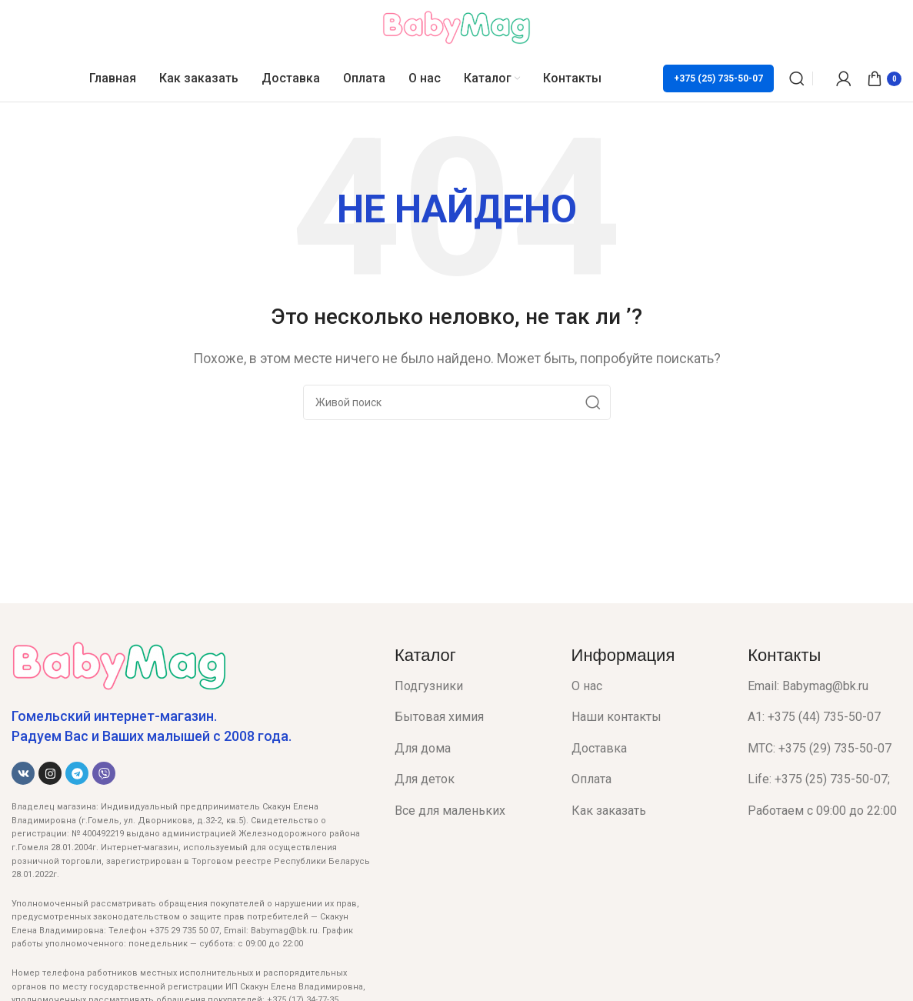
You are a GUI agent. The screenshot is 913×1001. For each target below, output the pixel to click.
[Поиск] (796, 78)
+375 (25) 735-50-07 (718, 78)
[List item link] (471, 686)
